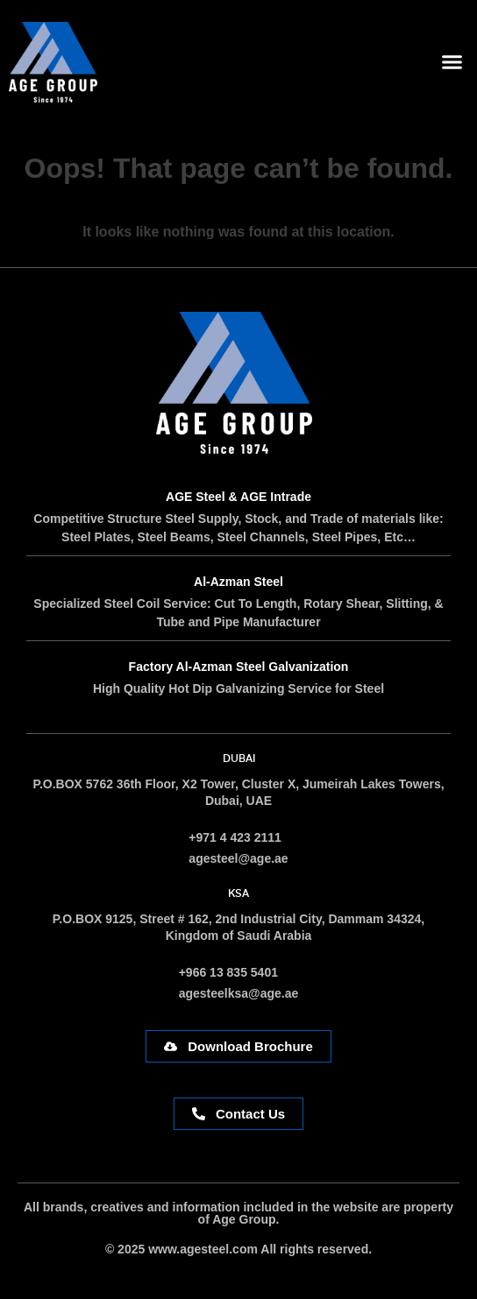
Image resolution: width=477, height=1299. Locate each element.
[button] (452, 62)
